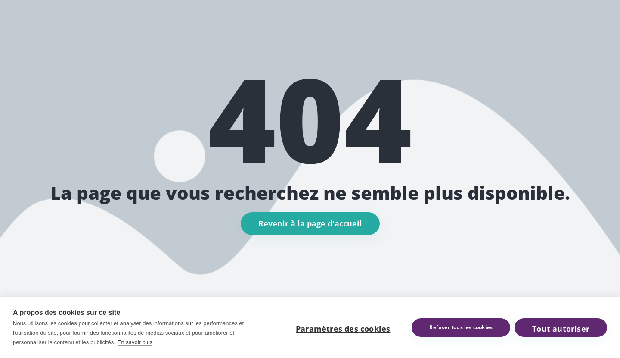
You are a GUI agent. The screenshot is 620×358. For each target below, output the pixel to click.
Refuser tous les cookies (461, 327)
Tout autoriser (560, 328)
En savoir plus (135, 342)
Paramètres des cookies (343, 328)
